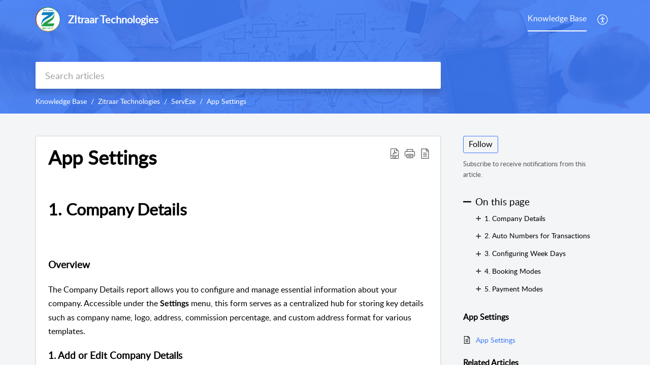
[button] (603, 19)
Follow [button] (481, 144)
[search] (238, 75)
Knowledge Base (61, 101)
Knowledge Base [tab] (557, 18)
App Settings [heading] (102, 158)
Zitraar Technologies (129, 101)
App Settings (226, 101)
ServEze (183, 101)
